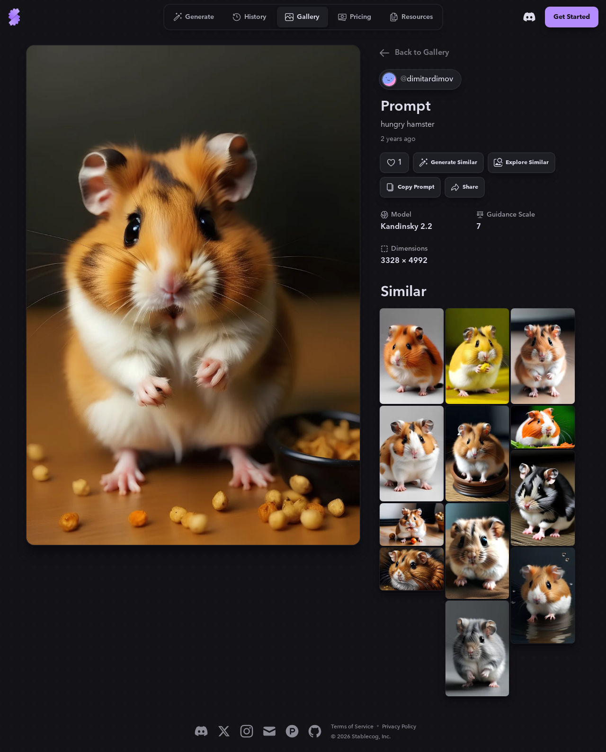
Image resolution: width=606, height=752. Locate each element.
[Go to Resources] (411, 17)
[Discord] (529, 17)
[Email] (269, 731)
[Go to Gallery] (302, 17)
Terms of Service (352, 727)
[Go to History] (249, 17)
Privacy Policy (399, 727)
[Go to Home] (14, 17)
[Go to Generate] (193, 17)
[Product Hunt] (292, 731)
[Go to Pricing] (355, 17)
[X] (224, 731)
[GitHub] (314, 731)
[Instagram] (246, 731)
